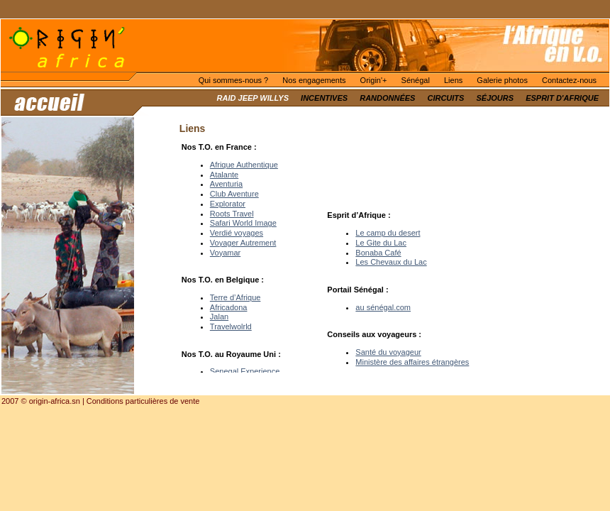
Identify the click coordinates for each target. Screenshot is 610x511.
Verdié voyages (236, 233)
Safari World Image (243, 223)
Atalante (224, 174)
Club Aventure (234, 193)
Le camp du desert (387, 233)
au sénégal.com (383, 307)
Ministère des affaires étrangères (412, 362)
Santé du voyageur (388, 352)
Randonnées (387, 98)
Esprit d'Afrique (562, 98)
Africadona (229, 307)
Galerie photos (502, 80)
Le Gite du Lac (380, 242)
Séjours (495, 98)
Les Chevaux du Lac (390, 262)
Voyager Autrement (243, 242)
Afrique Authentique (244, 164)
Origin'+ (373, 80)
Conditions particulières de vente (143, 401)
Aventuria (226, 184)
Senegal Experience (244, 371)
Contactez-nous (569, 80)
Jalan (219, 316)
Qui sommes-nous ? (233, 80)
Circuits (445, 98)
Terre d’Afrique (235, 297)
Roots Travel (232, 213)
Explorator (227, 203)
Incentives (324, 98)
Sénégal (415, 80)
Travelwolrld (231, 326)
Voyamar (225, 252)
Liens (453, 80)
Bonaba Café (378, 252)
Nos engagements (313, 80)
